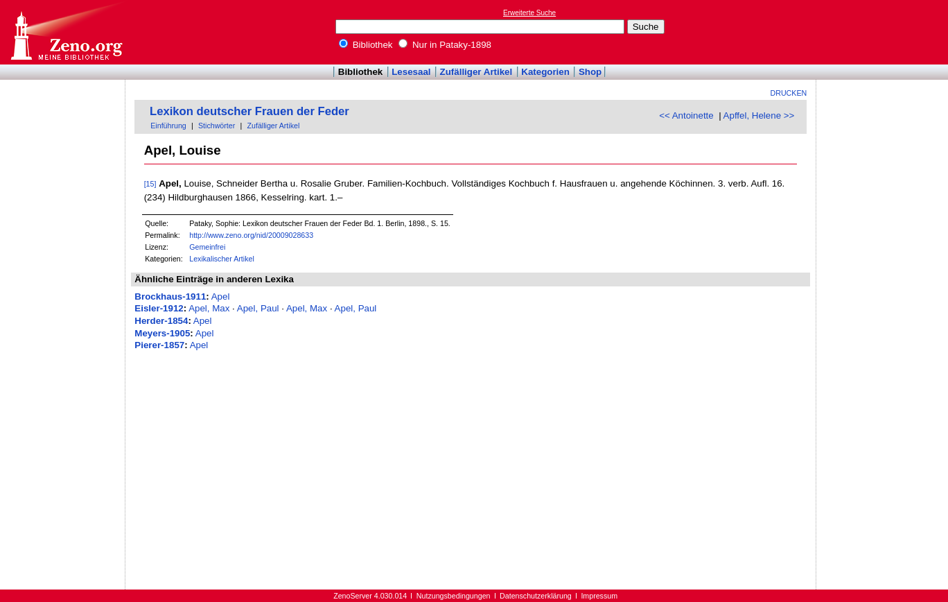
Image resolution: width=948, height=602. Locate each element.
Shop (590, 72)
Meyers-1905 (162, 333)
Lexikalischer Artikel (221, 259)
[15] (150, 184)
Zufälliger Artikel (476, 72)
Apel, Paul (258, 308)
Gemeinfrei (207, 247)
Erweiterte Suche (529, 13)
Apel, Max (208, 308)
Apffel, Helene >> (759, 115)
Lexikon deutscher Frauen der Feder (249, 111)
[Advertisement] (884, 32)
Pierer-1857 (159, 345)
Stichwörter (216, 125)
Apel (220, 296)
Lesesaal (411, 72)
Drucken (789, 93)
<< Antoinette (686, 115)
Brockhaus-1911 (170, 296)
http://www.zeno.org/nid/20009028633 (251, 235)
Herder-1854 (161, 321)
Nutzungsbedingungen (453, 596)
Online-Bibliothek (66, 32)
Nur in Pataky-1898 (444, 45)
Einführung (168, 125)
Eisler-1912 (158, 308)
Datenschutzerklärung (536, 596)
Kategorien (545, 72)
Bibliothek (366, 45)
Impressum (599, 596)
